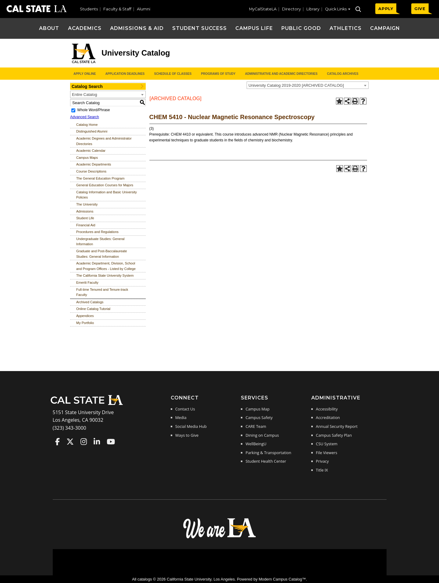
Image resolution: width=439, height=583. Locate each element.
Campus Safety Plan (334, 435)
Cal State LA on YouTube (111, 441)
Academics (85, 28)
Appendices (85, 316)
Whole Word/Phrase (93, 110)
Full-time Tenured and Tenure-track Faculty (102, 292)
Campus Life (254, 28)
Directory (291, 9)
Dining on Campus (262, 435)
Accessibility (326, 409)
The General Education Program (100, 178)
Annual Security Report (337, 426)
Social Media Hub (191, 426)
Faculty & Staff (117, 9)
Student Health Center (265, 461)
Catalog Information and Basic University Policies (106, 194)
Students (89, 9)
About (49, 28)
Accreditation (328, 417)
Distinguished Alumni (91, 131)
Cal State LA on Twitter (70, 441)
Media (181, 417)
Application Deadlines (125, 73)
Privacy (322, 461)
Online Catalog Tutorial (93, 309)
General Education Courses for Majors (104, 185)
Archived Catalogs (89, 302)
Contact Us (185, 409)
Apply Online (84, 73)
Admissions (84, 211)
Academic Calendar (90, 150)
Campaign (385, 28)
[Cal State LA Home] (89, 404)
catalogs (144, 579)
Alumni (143, 9)
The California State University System (105, 275)
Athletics (346, 28)
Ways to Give (186, 435)
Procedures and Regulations (97, 232)
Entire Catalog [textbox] (84, 94)
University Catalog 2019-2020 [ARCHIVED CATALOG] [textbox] (296, 85)
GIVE (420, 8)
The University (87, 204)
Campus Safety (259, 417)
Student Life (85, 218)
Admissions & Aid (136, 28)
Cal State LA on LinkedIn (97, 441)
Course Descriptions (91, 171)
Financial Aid (85, 225)
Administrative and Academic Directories (281, 73)
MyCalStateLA (263, 9)
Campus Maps (87, 157)
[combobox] (308, 85)
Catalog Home (87, 124)
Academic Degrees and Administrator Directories (104, 141)
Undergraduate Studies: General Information (100, 241)
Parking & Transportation (268, 452)
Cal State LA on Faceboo (57, 441)
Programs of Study (218, 73)
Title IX (322, 470)
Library (312, 9)
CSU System (326, 443)
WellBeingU (255, 443)
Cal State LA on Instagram (83, 441)
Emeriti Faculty (87, 282)
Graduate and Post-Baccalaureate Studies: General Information (101, 253)
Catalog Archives (342, 73)
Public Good (301, 28)
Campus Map (257, 409)
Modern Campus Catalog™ (282, 579)
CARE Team (255, 426)
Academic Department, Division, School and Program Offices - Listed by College (106, 266)
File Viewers (326, 452)
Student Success (199, 28)
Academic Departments (93, 164)
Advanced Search (84, 117)
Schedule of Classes (172, 73)
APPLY (385, 8)
